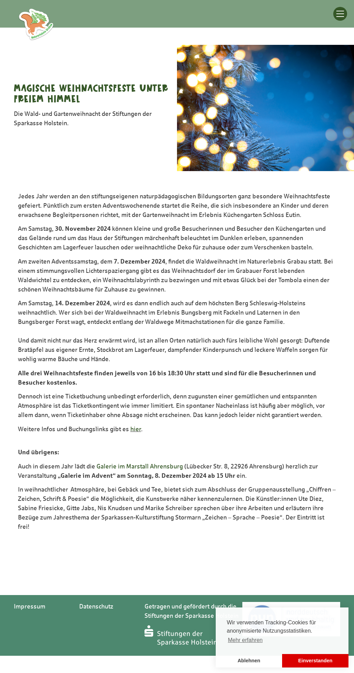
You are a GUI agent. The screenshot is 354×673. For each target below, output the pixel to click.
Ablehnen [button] (248, 660)
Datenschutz (96, 606)
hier (135, 429)
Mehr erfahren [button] (245, 640)
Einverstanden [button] (315, 660)
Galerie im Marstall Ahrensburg (139, 466)
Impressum (29, 606)
